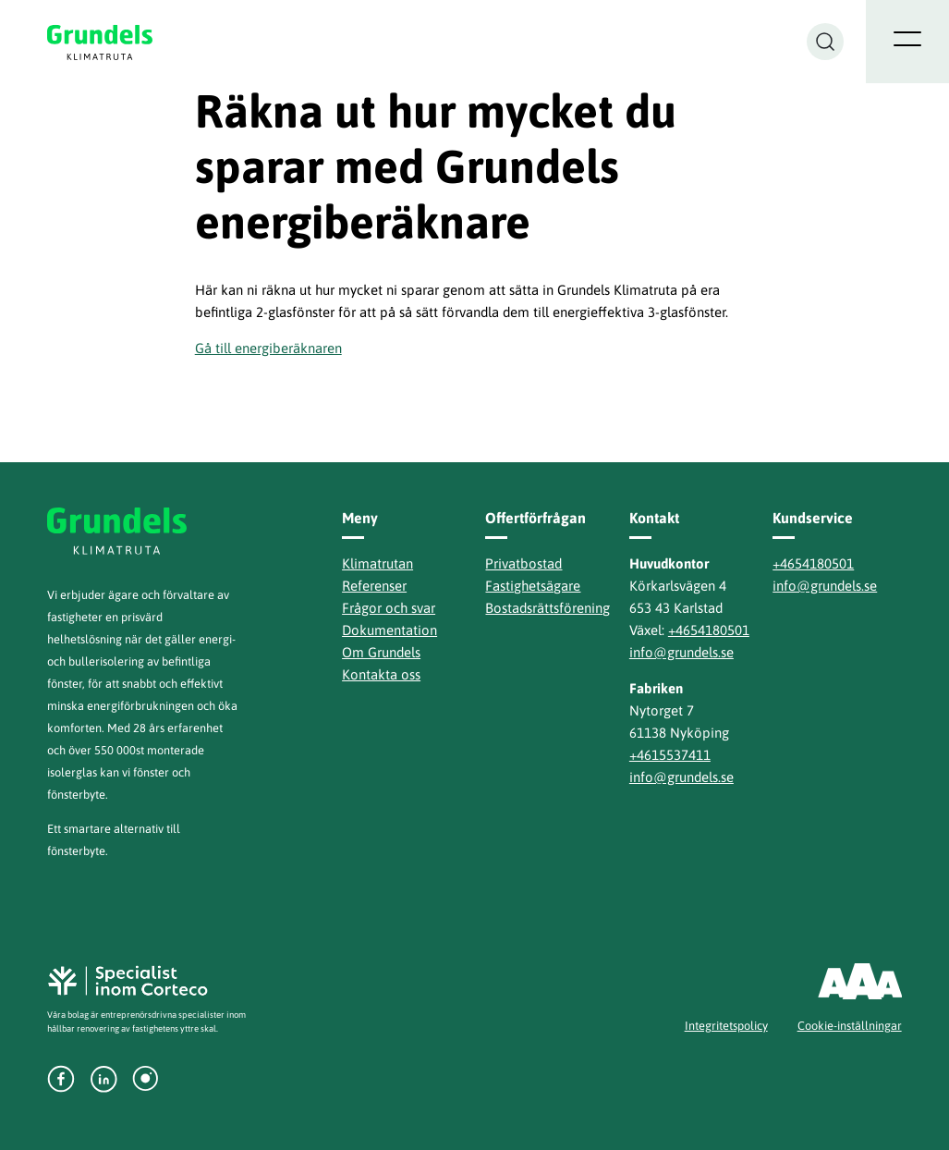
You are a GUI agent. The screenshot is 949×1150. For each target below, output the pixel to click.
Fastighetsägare (532, 585)
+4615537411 (670, 755)
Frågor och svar (388, 608)
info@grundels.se (681, 652)
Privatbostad (523, 563)
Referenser (374, 585)
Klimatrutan (377, 563)
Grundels (101, 42)
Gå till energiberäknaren (268, 348)
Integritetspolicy (726, 1026)
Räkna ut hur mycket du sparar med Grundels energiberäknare (435, 166)
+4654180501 (708, 630)
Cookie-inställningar (849, 1026)
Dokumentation (389, 630)
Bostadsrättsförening (547, 608)
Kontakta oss (381, 674)
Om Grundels (381, 652)
